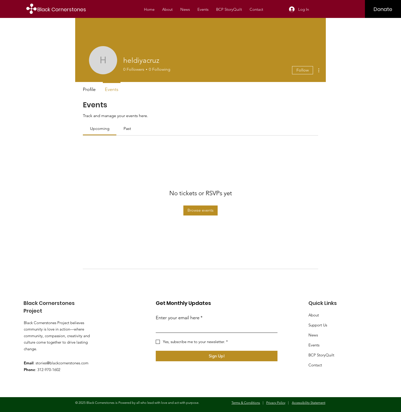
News (313, 335)
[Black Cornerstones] (64, 9)
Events (313, 345)
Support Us (317, 325)
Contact (315, 365)
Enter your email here (179, 318)
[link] (99, 128)
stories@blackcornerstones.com (62, 362)
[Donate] (383, 9)
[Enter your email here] (215, 328)
